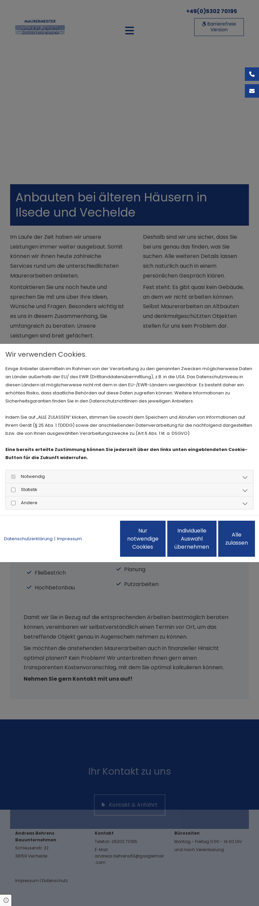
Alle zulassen (224, 543)
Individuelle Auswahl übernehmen (159, 543)
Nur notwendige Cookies (96, 543)
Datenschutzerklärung (28, 520)
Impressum (69, 520)
